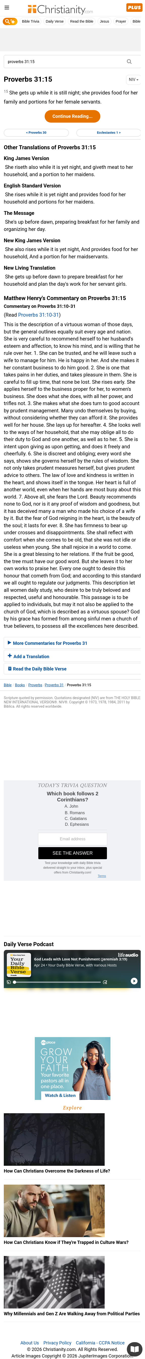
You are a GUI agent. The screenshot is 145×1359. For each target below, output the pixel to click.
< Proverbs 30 (36, 132)
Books (20, 685)
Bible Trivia (30, 21)
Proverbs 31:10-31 (38, 315)
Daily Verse (55, 21)
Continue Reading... (72, 116)
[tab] (72, 642)
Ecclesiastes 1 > (109, 132)
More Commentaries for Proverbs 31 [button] (48, 643)
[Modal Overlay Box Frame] (72, 830)
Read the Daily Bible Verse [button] (37, 668)
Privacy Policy (57, 1342)
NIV (133, 79)
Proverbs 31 (54, 685)
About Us (29, 1342)
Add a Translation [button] (28, 656)
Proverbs (35, 685)
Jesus (104, 21)
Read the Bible (81, 21)
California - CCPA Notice (100, 1342)
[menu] (7, 8)
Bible (8, 685)
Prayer (121, 21)
